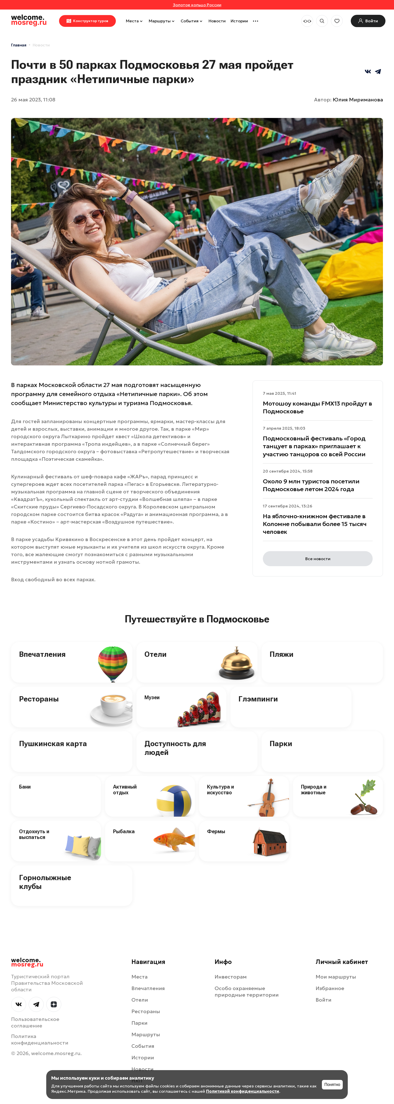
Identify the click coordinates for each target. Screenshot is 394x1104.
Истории (239, 20)
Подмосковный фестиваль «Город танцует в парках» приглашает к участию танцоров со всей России (314, 446)
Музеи (152, 697)
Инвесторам (231, 976)
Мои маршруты (336, 976)
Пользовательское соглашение (35, 1022)
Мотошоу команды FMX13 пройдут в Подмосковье (317, 407)
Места (135, 20)
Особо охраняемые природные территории (247, 991)
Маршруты (162, 20)
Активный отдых (125, 790)
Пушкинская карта (53, 743)
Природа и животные (313, 790)
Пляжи (281, 654)
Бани (25, 787)
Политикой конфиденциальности (242, 1091)
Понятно (332, 1084)
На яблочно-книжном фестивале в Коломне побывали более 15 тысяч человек (314, 524)
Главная (18, 44)
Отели (155, 654)
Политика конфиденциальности (39, 1039)
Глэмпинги (258, 698)
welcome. (27, 962)
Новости (217, 20)
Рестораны (39, 698)
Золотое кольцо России (197, 4)
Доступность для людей (175, 748)
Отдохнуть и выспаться (34, 834)
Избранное (330, 988)
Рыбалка (124, 831)
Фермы (216, 831)
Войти (323, 1000)
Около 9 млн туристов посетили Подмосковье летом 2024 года (311, 485)
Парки (281, 743)
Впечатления (42, 654)
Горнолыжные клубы (45, 882)
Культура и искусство (220, 790)
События (192, 20)
